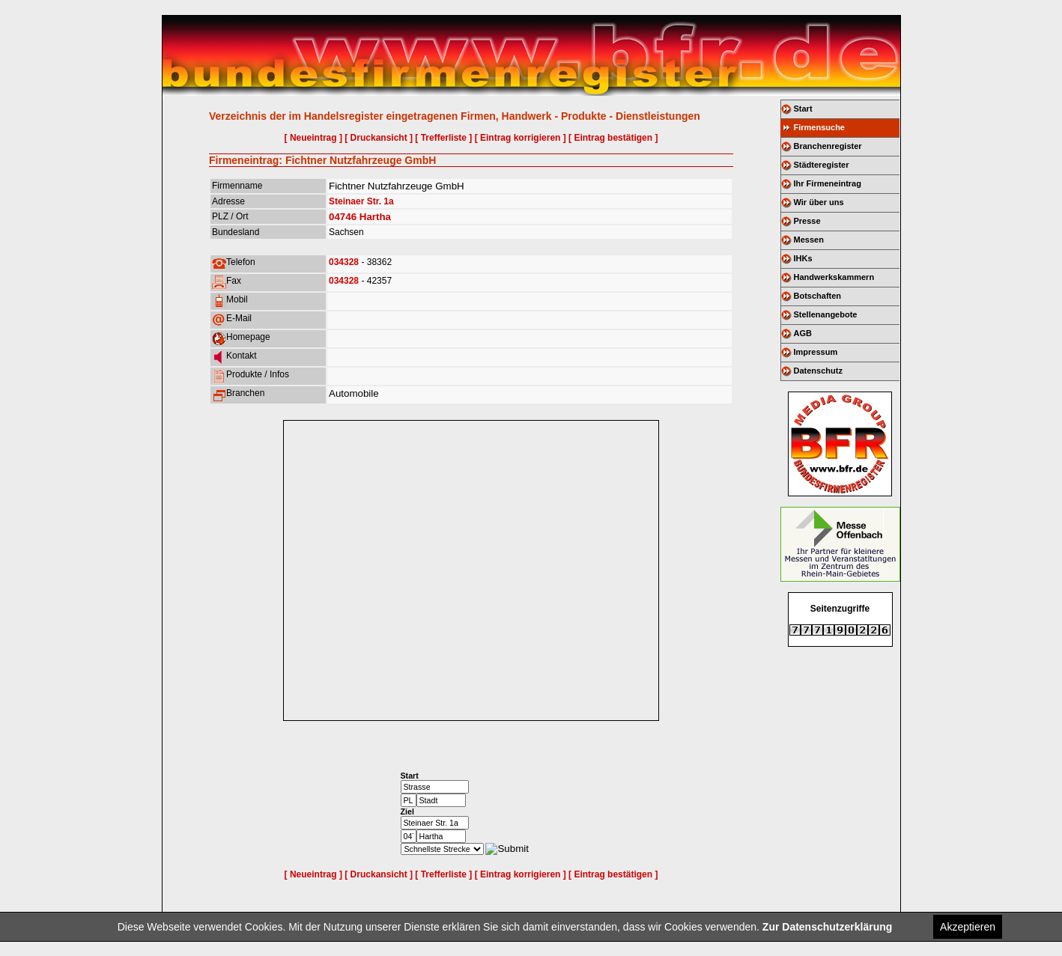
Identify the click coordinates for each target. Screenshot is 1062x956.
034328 (344, 262)
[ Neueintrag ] (313, 138)
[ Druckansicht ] (379, 138)
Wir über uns (819, 202)
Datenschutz (818, 370)
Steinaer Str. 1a (361, 201)
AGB (803, 333)
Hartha (375, 216)
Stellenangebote (826, 314)
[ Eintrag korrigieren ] (520, 138)
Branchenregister (828, 145)
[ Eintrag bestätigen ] (613, 138)
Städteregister (821, 164)
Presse (807, 220)
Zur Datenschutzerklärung (827, 927)
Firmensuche (819, 127)
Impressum (816, 351)
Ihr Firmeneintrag (827, 183)
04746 (342, 216)
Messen (809, 239)
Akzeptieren (967, 927)
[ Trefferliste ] (443, 138)
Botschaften (818, 295)
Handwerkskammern (834, 277)
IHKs (803, 258)
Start (803, 108)
